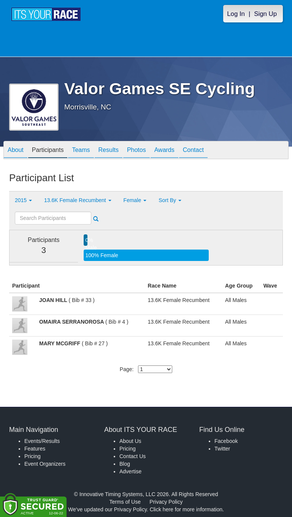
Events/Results (42, 441)
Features (34, 449)
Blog (124, 464)
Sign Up (265, 13)
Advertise (130, 471)
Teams (81, 150)
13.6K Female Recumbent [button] (77, 200)
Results (108, 150)
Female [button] (135, 200)
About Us (130, 441)
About (16, 150)
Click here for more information (186, 509)
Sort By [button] (170, 200)
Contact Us (132, 456)
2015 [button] (23, 200)
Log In (236, 13)
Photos (136, 150)
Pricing (32, 456)
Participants (48, 150)
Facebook (226, 441)
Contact (193, 150)
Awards (164, 150)
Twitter (222, 449)
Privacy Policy (165, 502)
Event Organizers (44, 464)
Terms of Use (125, 502)
